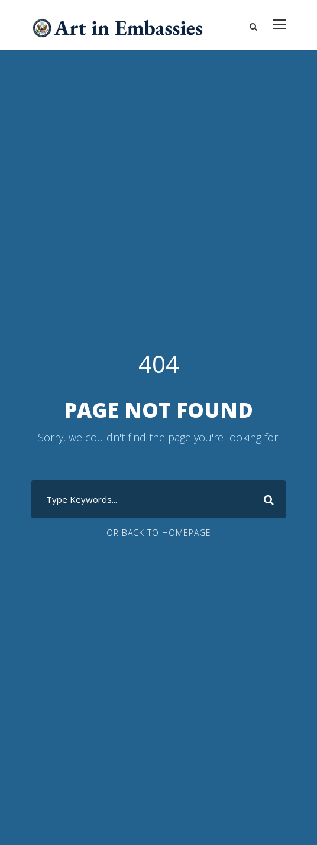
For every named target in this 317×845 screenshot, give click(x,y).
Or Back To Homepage (158, 532)
